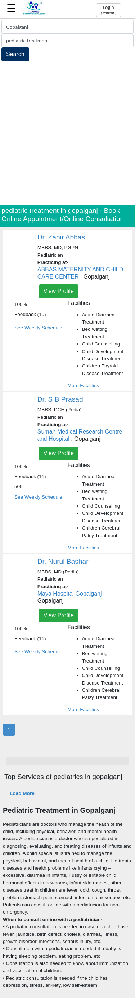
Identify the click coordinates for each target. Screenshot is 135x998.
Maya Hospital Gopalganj (69, 594)
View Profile (59, 291)
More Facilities (83, 385)
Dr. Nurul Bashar (63, 561)
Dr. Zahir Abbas (61, 237)
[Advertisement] (67, 134)
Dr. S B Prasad (60, 399)
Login (108, 9)
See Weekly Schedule (38, 327)
